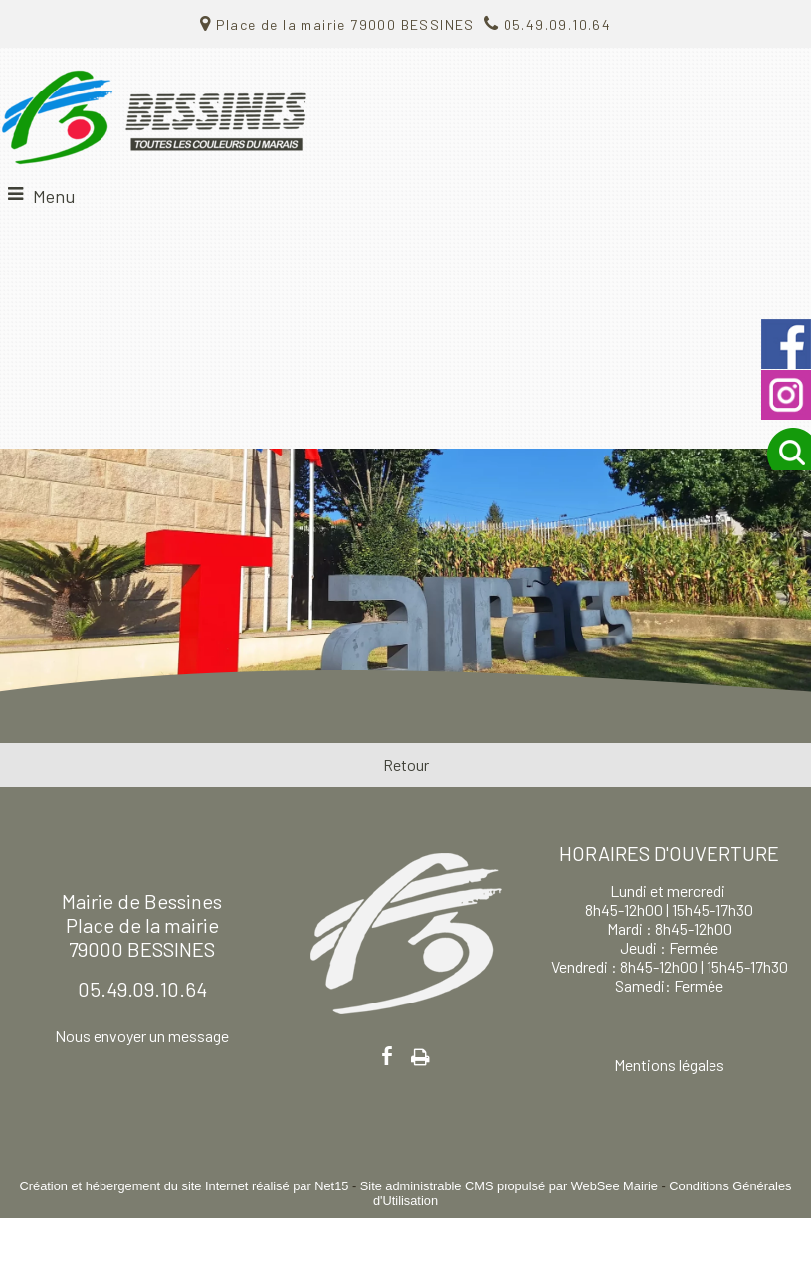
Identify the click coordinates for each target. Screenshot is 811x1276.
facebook (387, 1055)
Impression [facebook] (420, 1053)
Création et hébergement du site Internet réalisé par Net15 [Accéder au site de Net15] (184, 1186)
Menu (54, 196)
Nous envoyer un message (142, 1035)
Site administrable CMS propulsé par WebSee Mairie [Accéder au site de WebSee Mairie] (509, 1186)
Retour (406, 764)
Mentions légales (669, 1064)
